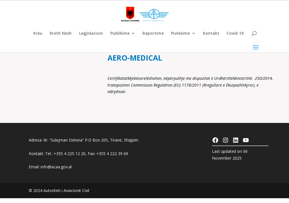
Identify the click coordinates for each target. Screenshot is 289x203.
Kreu (37, 33)
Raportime (153, 33)
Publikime (120, 33)
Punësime (180, 33)
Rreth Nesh (61, 33)
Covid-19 (235, 33)
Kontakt (211, 33)
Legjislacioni (91, 33)
